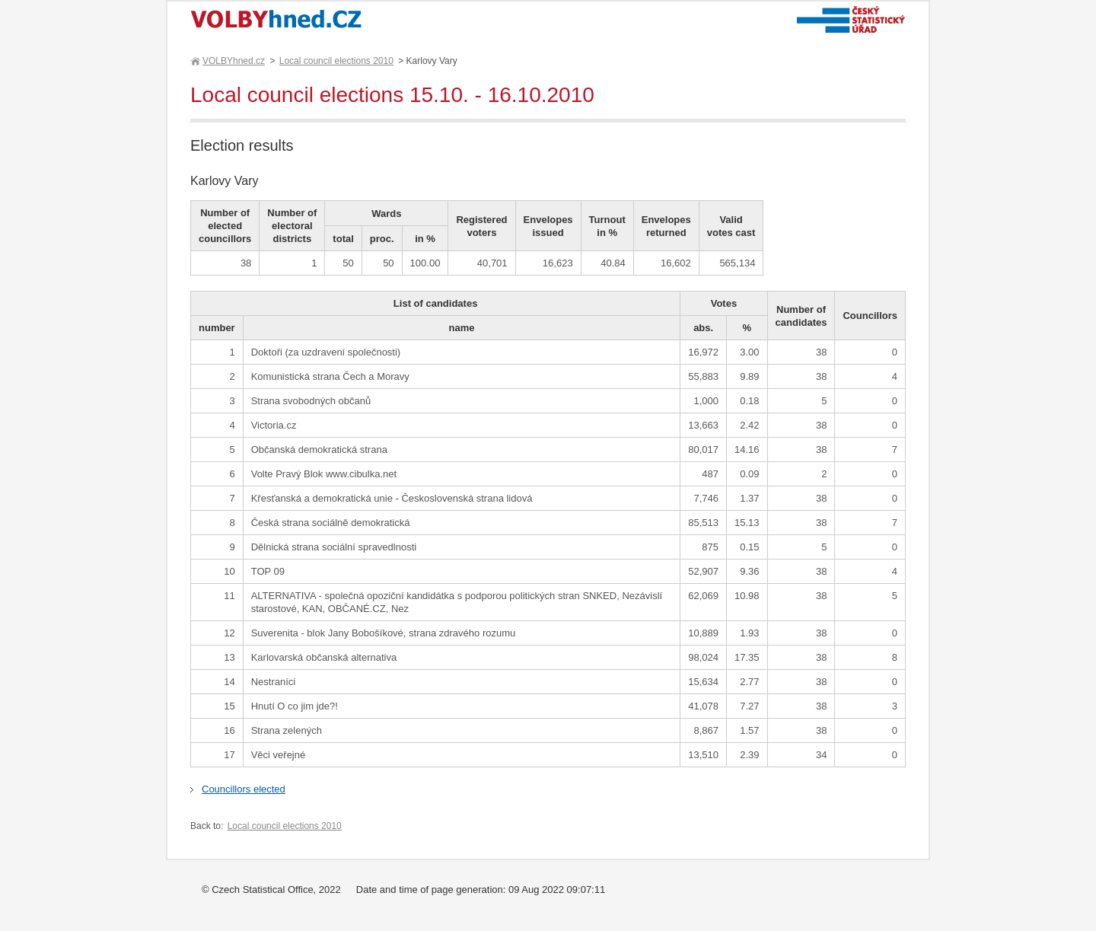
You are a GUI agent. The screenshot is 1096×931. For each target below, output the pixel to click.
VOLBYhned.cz (233, 61)
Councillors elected (243, 789)
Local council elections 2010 (336, 61)
